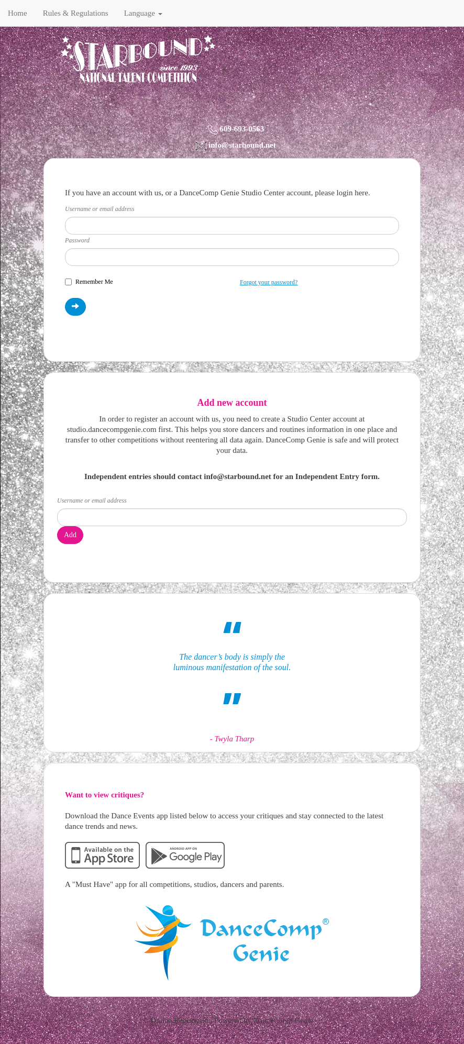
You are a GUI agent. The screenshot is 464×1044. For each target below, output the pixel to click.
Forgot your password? (268, 282)
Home (17, 13)
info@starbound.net (242, 145)
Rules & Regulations (75, 13)
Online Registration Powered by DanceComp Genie (231, 1020)
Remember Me (89, 281)
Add (70, 535)
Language (143, 13)
